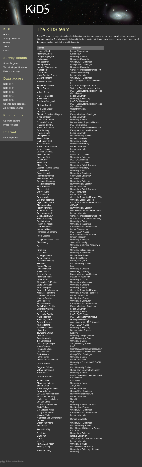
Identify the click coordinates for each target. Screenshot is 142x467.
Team (6, 46)
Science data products (14, 104)
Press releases (10, 125)
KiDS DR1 (8, 84)
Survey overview (11, 38)
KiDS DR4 (8, 96)
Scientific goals (10, 63)
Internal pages (10, 137)
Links (6, 50)
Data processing (11, 71)
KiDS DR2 (8, 88)
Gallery (7, 42)
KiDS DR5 (8, 100)
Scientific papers (11, 121)
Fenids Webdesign (17, 461)
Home (6, 34)
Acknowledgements (13, 108)
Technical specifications (15, 67)
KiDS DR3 (8, 92)
